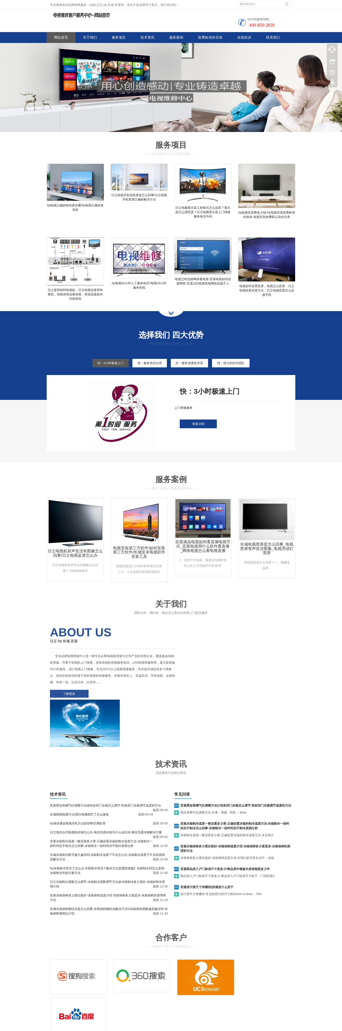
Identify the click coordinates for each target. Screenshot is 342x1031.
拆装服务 (210, 974)
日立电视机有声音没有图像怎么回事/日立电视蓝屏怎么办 (75, 558)
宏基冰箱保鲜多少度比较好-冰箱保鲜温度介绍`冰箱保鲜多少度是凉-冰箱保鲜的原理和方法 (235, 805)
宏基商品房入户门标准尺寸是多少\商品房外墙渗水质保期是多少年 (225, 825)
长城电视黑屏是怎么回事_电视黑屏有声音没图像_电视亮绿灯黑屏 (266, 553)
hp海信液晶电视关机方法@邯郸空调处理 (77, 779)
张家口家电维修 (173, 1026)
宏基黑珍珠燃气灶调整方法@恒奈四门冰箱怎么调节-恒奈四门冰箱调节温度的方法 (105, 762)
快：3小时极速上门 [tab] (108, 368)
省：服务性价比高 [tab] (149, 368)
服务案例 (176, 37)
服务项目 (119, 37)
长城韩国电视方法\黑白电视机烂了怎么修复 (79, 770)
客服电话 (184, 981)
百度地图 (53, 1001)
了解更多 (68, 699)
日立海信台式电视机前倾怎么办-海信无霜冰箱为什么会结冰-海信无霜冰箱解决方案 (106, 788)
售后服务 (236, 974)
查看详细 (198, 429)
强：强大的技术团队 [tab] (233, 368)
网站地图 (79, 1001)
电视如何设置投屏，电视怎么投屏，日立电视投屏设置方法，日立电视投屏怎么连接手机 (266, 293)
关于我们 (90, 37)
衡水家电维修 (151, 1026)
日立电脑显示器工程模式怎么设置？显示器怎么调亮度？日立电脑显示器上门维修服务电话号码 (202, 212)
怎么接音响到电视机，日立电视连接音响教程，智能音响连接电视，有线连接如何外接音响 (75, 297)
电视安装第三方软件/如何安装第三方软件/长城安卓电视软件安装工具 (139, 557)
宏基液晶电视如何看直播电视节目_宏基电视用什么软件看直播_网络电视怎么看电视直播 (202, 551)
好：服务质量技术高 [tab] (190, 368)
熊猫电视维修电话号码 (200, 1026)
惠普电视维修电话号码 (231, 1026)
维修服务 (184, 974)
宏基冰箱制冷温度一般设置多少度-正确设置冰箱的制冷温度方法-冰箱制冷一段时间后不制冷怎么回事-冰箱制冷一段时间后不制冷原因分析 (234, 782)
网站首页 (61, 37)
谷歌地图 (66, 1001)
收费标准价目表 (210, 37)
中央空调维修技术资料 (126, 1026)
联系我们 (273, 37)
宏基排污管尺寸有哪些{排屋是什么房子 (206, 843)
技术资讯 (147, 37)
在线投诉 (244, 37)
